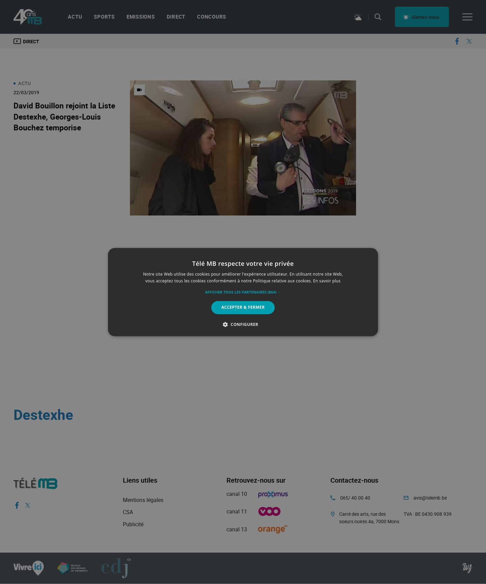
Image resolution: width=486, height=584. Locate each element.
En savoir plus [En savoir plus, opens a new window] (327, 281)
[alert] (243, 292)
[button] (243, 292)
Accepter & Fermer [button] (243, 307)
